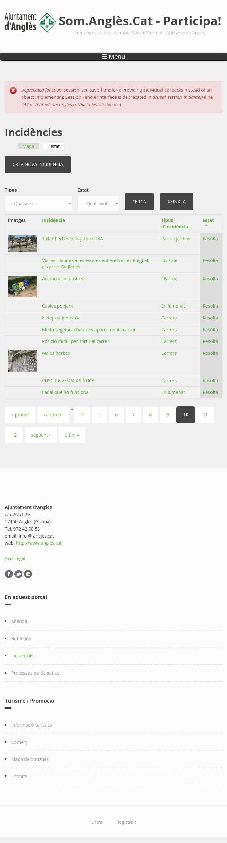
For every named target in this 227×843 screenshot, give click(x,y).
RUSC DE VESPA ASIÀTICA (68, 381)
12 (14, 435)
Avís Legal (15, 558)
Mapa (28, 146)
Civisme (169, 260)
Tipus (11, 190)
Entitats (19, 776)
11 (205, 415)
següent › (40, 435)
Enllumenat (173, 306)
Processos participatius (35, 673)
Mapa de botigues (30, 759)
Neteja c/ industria (61, 318)
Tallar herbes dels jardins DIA (72, 238)
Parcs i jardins (175, 238)
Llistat (56, 146)
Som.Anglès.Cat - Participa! (140, 20)
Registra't (126, 822)
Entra (96, 822)
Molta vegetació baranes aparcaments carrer (89, 330)
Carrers (169, 318)
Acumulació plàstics (62, 279)
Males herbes (56, 353)
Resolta (210, 238)
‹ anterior (53, 415)
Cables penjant (57, 306)
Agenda (19, 621)
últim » (72, 435)
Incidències (23, 655)
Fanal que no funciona (65, 392)
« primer (20, 415)
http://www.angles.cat (39, 543)
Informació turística (31, 725)
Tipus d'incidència (174, 223)
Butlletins (21, 638)
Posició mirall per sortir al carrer (75, 341)
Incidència (53, 220)
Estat (83, 190)
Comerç (19, 742)
